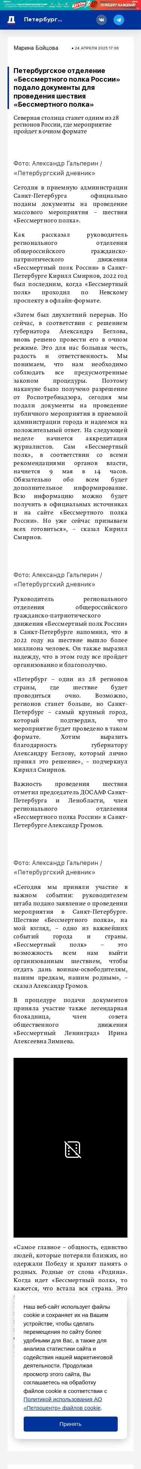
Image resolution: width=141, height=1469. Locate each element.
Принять (70, 1424)
